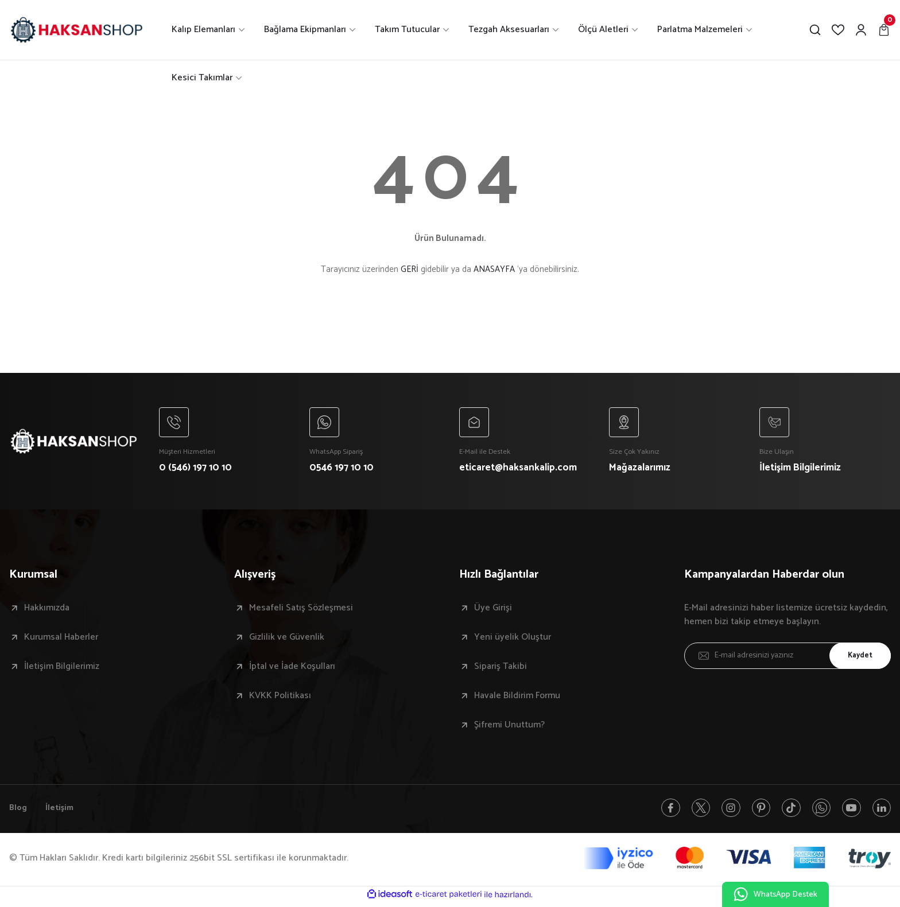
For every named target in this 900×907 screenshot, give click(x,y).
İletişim (62, 811)
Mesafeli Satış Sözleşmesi (301, 610)
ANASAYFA (494, 269)
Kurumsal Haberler (61, 640)
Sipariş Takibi (500, 669)
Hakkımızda (46, 610)
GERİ (409, 269)
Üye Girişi (493, 610)
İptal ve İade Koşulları (292, 669)
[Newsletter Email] (787, 658)
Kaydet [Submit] (857, 657)
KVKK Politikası (280, 698)
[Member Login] (861, 30)
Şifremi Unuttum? (509, 727)
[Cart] (884, 30)
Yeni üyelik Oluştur (512, 640)
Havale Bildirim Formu (517, 698)
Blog (19, 811)
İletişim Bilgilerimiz (61, 669)
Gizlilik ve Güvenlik (286, 640)
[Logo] (76, 30)
